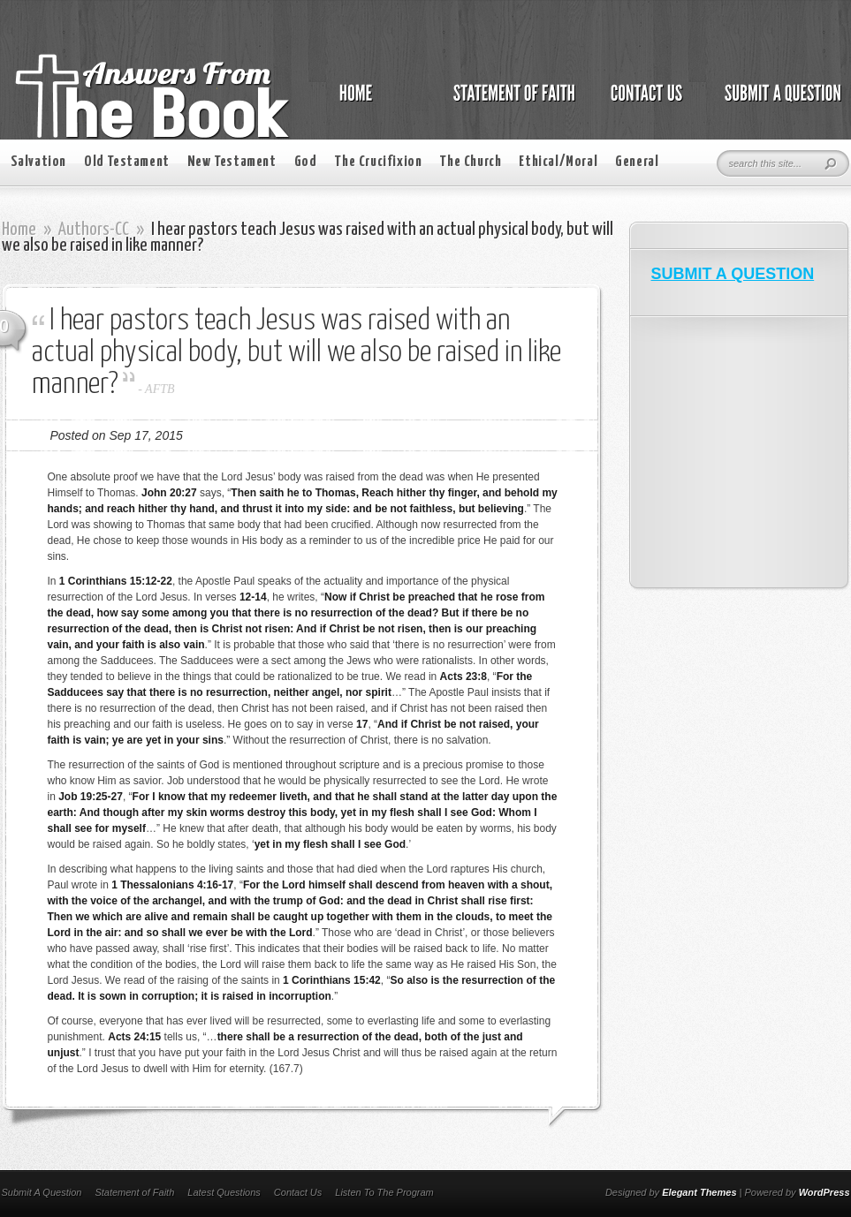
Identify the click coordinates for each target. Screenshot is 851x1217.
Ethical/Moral (558, 162)
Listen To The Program (384, 1192)
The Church (470, 162)
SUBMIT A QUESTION (733, 274)
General (636, 162)
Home (19, 229)
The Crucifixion (378, 162)
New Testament (232, 162)
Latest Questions (224, 1192)
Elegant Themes (699, 1192)
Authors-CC (93, 229)
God (305, 162)
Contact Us (298, 1192)
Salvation (38, 162)
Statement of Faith (134, 1192)
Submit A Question (42, 1192)
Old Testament (127, 162)
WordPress (824, 1192)
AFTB (159, 389)
